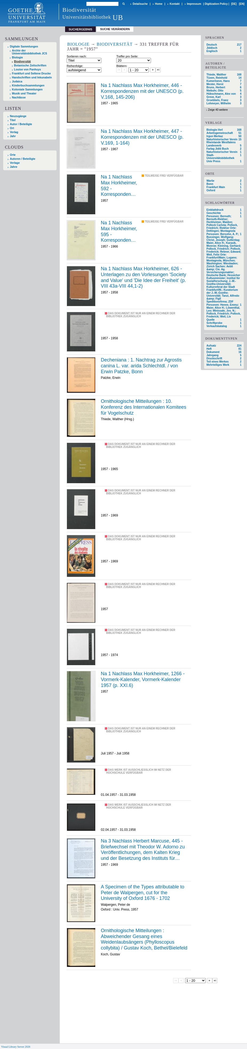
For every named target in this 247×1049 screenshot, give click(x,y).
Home (158, 3)
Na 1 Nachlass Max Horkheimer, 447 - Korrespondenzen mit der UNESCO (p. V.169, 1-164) (142, 137)
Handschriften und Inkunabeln (32, 77)
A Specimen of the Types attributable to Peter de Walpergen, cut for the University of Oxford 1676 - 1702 (142, 892)
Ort (12, 128)
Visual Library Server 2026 (15, 1046)
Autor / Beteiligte (21, 124)
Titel (12, 120)
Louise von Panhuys (27, 69)
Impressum (194, 3)
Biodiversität (22, 61)
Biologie (17, 57)
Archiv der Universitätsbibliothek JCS (29, 52)
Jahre (13, 166)
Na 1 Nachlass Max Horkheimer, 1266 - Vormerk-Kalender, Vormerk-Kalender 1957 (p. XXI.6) (143, 679)
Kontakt (175, 3)
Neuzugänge (18, 116)
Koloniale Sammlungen (27, 89)
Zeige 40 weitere (218, 109)
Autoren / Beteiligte (22, 158)
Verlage (15, 162)
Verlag (14, 132)
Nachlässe (19, 97)
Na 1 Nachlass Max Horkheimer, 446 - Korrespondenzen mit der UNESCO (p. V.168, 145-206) (142, 91)
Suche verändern (115, 29)
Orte (12, 154)
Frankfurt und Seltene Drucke (31, 73)
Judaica (17, 81)
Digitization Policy (216, 3)
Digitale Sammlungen (24, 46)
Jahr (13, 136)
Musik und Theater (24, 93)
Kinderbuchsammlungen (28, 85)
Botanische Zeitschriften (30, 65)
